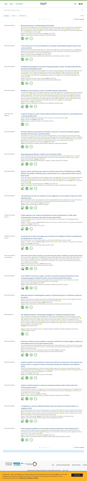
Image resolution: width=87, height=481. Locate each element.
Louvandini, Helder (39, 51)
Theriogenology (28, 283)
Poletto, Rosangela (56, 201)
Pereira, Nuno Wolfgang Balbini (28, 179)
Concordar (77, 475)
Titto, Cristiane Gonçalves (35, 433)
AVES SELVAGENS (39, 351)
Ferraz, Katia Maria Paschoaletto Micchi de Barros (42, 414)
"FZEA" (14, 16)
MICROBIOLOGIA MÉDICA (49, 395)
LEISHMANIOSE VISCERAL (65, 185)
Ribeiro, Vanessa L (65, 98)
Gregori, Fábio (39, 316)
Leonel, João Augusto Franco (28, 177)
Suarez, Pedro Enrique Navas (72, 259)
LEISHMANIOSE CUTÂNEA (52, 185)
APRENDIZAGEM (51, 436)
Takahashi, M (77, 51)
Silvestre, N (35, 137)
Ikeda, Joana (39, 97)
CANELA (28, 284)
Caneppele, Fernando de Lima (69, 322)
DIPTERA (35, 185)
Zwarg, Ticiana (24, 346)
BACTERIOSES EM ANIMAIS (32, 143)
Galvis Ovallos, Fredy (66, 179)
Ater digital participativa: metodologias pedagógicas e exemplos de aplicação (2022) (48, 314)
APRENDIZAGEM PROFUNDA (37, 160)
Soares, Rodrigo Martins (76, 27)
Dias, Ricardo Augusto (26, 70)
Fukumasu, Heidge (65, 180)
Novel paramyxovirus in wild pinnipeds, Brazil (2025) (37, 25)
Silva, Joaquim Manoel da (65, 75)
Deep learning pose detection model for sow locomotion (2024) (41, 154)
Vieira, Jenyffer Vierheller (66, 94)
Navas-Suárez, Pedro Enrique (42, 140)
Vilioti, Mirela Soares (60, 157)
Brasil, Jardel (65, 413)
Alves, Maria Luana (51, 177)
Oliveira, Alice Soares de (34, 346)
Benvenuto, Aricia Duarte (52, 259)
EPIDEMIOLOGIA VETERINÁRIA (46, 103)
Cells (26, 373)
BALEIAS (28, 265)
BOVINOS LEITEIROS (51, 284)
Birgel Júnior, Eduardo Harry (52, 51)
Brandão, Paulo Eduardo (33, 369)
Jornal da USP (28, 119)
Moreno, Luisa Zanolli (64, 280)
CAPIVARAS (29, 417)
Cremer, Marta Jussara (52, 94)
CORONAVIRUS (29, 35)
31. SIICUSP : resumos (30, 222)
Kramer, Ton (72, 156)
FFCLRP (43, 416)
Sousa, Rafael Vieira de (60, 117)
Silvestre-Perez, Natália (47, 29)
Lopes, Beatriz (24, 410)
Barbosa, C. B (56, 138)
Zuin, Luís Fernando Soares (27, 316)
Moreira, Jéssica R (32, 95)
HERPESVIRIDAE (44, 143)
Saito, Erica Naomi (48, 70)
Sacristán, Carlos (64, 27)
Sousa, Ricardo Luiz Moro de (40, 280)
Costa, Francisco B (66, 410)
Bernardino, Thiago (34, 199)
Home (5, 4)
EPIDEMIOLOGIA (41, 185)
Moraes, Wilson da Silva (50, 318)
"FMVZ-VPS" (23, 16)
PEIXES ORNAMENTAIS (31, 304)
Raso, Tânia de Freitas (50, 73)
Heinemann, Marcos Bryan (71, 72)
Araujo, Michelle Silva (59, 389)
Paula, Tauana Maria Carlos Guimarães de (44, 117)
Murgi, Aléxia (57, 70)
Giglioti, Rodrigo (50, 49)
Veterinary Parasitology (30, 54)
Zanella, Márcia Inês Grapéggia (65, 219)
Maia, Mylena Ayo (25, 319)
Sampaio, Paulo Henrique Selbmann (29, 49)
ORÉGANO (32, 284)
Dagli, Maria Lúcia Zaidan (69, 369)
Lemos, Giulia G (59, 260)
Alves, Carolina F (42, 260)
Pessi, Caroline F (73, 137)
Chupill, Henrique (44, 100)
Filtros (6, 15)
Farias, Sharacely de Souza (75, 199)
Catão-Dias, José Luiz (54, 100)
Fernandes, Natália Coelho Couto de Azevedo (71, 138)
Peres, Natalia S (76, 95)
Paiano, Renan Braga (26, 280)
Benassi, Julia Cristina (54, 179)
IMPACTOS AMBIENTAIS (52, 417)
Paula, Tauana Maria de (37, 240)
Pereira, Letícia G (34, 260)
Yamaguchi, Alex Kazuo (76, 177)
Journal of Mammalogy (30, 416)
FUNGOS (63, 56)
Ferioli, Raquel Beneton (71, 30)
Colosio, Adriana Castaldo (49, 97)
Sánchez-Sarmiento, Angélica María (31, 29)
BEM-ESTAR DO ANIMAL (62, 160)
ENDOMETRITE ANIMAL (62, 284)
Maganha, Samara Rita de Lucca (29, 299)
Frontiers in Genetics (30, 393)
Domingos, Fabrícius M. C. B (51, 75)
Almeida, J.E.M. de (34, 52)
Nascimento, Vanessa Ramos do (51, 411)
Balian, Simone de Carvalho (64, 299)
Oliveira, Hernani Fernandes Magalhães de (52, 72)
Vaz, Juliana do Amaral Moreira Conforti (69, 319)
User (75, 4)
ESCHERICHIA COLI (40, 284)
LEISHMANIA (29, 185)
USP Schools (19, 4)
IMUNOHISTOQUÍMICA (34, 374)
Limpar (82, 15)
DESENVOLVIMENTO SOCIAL (28, 330)
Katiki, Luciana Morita (61, 49)
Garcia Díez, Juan (34, 319)
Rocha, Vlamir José (38, 411)
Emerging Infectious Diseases (32, 263)
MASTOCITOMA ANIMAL (46, 374)
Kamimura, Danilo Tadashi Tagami (36, 318)
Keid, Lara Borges (34, 32)
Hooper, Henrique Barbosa (33, 431)
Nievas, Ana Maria (27, 413)
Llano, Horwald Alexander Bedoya (29, 345)
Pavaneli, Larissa (32, 97)
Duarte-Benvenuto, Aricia (52, 27)
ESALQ (54, 416)
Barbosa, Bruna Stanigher (62, 199)
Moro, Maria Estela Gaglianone (52, 413)
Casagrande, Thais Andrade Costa (61, 368)
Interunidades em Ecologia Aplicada (65, 416)
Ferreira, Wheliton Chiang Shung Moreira (32, 322)
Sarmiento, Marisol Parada (61, 156)
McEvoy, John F (32, 410)
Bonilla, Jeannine (53, 280)
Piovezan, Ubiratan (64, 411)
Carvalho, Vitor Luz (25, 94)
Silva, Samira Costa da (26, 27)
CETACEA (28, 103)
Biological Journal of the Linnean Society (34, 78)
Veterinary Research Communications (34, 33)
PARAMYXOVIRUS (58, 103)
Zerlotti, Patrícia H (38, 70)
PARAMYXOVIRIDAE (51, 35)
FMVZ (50, 33)
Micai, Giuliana (24, 52)
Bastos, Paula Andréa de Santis (52, 316)
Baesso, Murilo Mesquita (34, 324)
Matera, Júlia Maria (46, 371)
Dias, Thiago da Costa (28, 411)
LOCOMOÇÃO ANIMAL (35, 121)
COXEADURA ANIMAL (40, 245)
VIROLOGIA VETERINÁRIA (36, 265)
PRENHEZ (39, 436)
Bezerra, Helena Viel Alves (50, 430)
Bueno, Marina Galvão (63, 73)
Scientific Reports (29, 159)
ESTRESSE (45, 204)
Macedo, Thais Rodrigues (27, 368)
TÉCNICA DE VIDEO (48, 121)
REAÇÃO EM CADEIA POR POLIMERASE (53, 351)
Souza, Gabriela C (51, 260)
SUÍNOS (27, 121)
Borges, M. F (31, 138)
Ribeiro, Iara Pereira (66, 316)
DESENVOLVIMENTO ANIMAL (63, 436)
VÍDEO (52, 245)
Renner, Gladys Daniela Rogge (45, 95)
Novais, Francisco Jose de (33, 389)
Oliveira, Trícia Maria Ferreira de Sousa (71, 345)
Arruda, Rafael (40, 73)
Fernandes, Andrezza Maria (37, 300)
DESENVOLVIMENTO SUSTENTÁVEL (69, 329)
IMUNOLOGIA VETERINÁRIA (63, 395)
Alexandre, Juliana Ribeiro (60, 321)
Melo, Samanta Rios (56, 369)
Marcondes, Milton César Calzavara (66, 97)
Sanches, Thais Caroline (46, 346)
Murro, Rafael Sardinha (47, 30)
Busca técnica (76, 465)
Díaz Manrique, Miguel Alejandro (52, 322)
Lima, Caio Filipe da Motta (34, 72)
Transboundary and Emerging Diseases (34, 183)
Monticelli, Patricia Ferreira (75, 411)
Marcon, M (49, 138)
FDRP (35, 325)
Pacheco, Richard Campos (38, 413)
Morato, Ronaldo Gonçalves (43, 410)
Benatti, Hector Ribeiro (76, 410)
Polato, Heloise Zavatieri (45, 345)
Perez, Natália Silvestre (69, 260)
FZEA (53, 33)
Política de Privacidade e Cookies (29, 478)
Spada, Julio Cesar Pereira (64, 177)
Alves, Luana (24, 389)
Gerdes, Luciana (73, 49)
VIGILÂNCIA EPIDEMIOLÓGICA (53, 80)
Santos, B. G (43, 49)
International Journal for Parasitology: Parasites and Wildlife (39, 350)
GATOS (43, 225)
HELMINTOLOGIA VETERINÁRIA (52, 56)
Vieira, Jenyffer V (25, 260)
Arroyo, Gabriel (43, 319)
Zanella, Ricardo (34, 390)
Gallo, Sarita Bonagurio (66, 51)
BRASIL (74, 185)
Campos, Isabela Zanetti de (38, 219)
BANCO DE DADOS (41, 80)
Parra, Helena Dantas (62, 318)
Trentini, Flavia (37, 321)
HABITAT (61, 417)
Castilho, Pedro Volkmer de (60, 29)
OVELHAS (67, 56)
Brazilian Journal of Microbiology (33, 302)
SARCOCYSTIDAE (30, 351)
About (11, 4)
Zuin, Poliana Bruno (52, 319)
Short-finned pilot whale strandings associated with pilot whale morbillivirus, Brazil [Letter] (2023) (51, 256)
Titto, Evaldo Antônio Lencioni (65, 431)
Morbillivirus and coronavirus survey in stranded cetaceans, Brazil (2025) (44, 90)
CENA (43, 54)
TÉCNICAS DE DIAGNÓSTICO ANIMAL (63, 304)
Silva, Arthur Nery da (47, 389)
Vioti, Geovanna (41, 177)
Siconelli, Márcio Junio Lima (27, 73)
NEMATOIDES (40, 56)
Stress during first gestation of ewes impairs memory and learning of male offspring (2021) (50, 428)
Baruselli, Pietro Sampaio (37, 281)
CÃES (39, 225)
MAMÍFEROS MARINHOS (39, 35)
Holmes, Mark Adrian (54, 390)
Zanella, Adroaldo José (26, 117)
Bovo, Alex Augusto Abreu (68, 70)
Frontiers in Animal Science (31, 203)
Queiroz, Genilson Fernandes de (42, 368)
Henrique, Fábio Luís (26, 430)
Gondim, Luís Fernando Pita (75, 346)
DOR (42, 121)
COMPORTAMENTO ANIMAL (39, 417)
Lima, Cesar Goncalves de (43, 201)
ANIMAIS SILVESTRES (31, 80)
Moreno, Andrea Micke (50, 281)
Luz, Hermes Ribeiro (55, 410)
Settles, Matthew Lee (43, 390)
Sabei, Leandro (36, 157)
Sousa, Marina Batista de (51, 219)
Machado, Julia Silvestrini (49, 157)
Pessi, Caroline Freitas (34, 30)
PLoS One (27, 101)
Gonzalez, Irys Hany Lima (36, 75)
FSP (57, 183)
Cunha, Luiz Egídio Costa (73, 318)
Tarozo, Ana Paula (25, 219)
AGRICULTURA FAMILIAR (32, 329)
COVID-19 (40, 329)
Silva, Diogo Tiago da (41, 179)
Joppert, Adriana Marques (60, 346)
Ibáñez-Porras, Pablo (28, 140)
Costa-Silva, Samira (25, 92)
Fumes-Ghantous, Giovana (29, 201)
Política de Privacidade (63, 465)
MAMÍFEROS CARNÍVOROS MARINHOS (57, 143)
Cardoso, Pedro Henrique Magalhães (47, 299)
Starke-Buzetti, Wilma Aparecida (39, 180)
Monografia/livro (8, 314)
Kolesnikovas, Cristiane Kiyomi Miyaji (62, 95)
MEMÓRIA (44, 436)
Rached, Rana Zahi (47, 321)
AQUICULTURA (49, 304)
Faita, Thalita (24, 97)
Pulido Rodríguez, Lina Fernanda (49, 431)
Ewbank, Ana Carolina (39, 27)
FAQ (53, 465)
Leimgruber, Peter (73, 413)
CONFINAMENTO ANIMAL (36, 204)
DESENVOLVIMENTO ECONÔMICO (51, 329)
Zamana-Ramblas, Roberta (71, 135)
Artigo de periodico (9, 25)
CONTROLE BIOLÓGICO (31, 56)
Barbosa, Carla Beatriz (59, 30)
